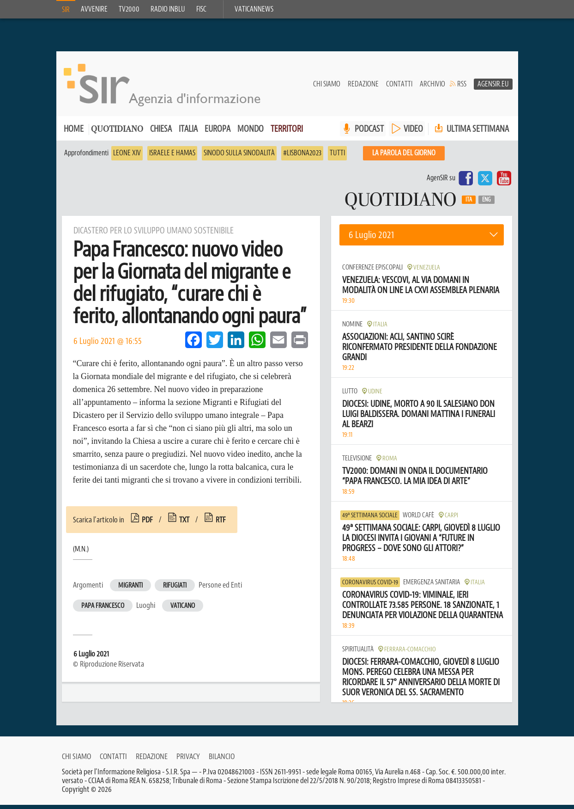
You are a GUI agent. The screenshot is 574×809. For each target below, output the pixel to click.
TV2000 (129, 9)
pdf (147, 524)
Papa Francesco (102, 610)
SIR (66, 9)
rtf (221, 524)
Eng (486, 204)
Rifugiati (175, 589)
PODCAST (369, 133)
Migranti (130, 589)
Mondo (250, 133)
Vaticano (182, 610)
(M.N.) (81, 553)
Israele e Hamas (172, 157)
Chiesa (161, 133)
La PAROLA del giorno (403, 157)
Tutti (337, 157)
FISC (201, 9)
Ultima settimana (471, 133)
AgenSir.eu (493, 88)
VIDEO (413, 133)
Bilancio (222, 760)
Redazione (363, 88)
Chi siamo (326, 88)
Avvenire (94, 9)
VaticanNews (254, 9)
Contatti (399, 88)
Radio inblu (168, 9)
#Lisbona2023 (302, 157)
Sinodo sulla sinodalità (239, 157)
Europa (217, 133)
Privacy (188, 760)
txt (184, 524)
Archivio (432, 88)
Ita (468, 204)
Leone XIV (127, 157)
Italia (188, 133)
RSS (461, 88)
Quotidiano (117, 134)
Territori (287, 133)
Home (74, 133)
